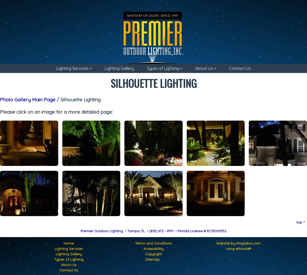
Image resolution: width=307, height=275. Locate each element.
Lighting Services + (74, 68)
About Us (68, 264)
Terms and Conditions (153, 243)
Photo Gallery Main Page (27, 100)
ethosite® (243, 248)
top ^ (300, 222)
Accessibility (153, 248)
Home (69, 243)
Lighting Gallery (119, 68)
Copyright (153, 254)
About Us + (205, 68)
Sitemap (152, 259)
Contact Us (240, 68)
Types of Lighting (68, 259)
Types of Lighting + (164, 68)
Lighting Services (69, 248)
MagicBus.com (248, 243)
